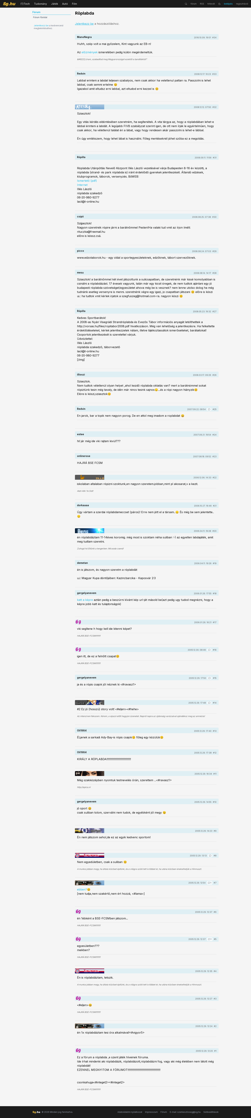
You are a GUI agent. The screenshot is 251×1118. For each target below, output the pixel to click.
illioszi (81, 374)
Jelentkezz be (41, 25)
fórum (194, 3)
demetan (82, 562)
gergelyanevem (86, 592)
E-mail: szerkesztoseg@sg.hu (185, 1112)
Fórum (164, 1112)
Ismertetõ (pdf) (87, 180)
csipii (80, 216)
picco (80, 250)
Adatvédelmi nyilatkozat (129, 1112)
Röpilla (81, 157)
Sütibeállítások (211, 1112)
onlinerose (83, 455)
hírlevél (211, 3)
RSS (202, 3)
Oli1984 (82, 730)
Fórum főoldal (40, 17)
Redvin (81, 73)
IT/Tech (25, 3)
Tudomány (40, 3)
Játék (54, 3)
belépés (228, 3)
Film (74, 3)
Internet (82, 185)
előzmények (90, 52)
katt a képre (85, 600)
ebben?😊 (83, 889)
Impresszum (151, 1112)
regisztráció (242, 3)
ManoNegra (84, 37)
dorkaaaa (83, 505)
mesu (80, 272)
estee (80, 434)
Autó (65, 3)
